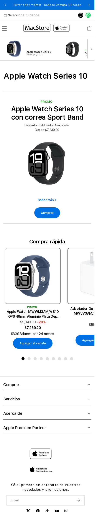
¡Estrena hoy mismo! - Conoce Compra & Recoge (47, 5)
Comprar (47, 384)
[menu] (4, 28)
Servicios (47, 399)
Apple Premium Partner (47, 427)
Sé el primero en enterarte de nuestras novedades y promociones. (46, 487)
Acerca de (47, 413)
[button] (5, 5)
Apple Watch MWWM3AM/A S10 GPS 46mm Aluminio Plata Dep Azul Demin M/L (33, 314)
